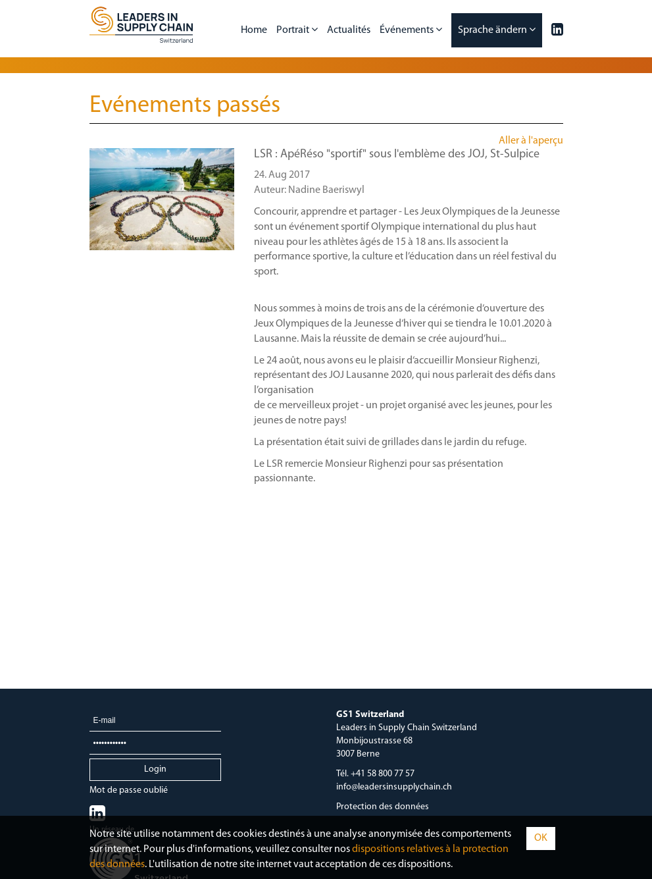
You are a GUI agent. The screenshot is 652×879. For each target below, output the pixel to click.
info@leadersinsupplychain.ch (394, 787)
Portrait (297, 30)
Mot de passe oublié (128, 790)
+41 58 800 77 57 (382, 774)
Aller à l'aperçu (531, 141)
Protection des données (382, 807)
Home (254, 30)
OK (540, 838)
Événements (411, 30)
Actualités (348, 30)
